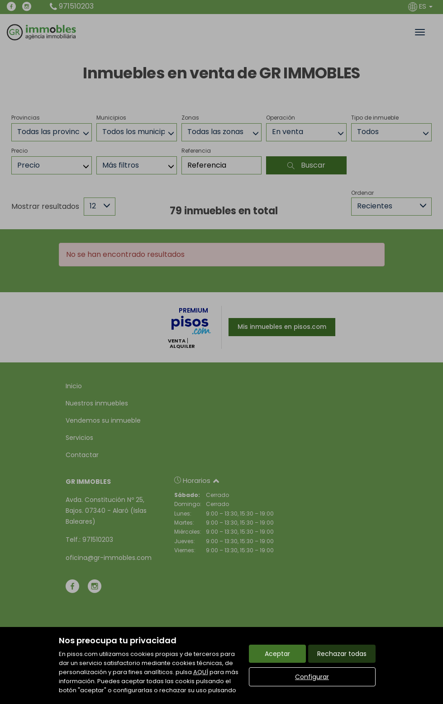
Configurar (312, 676)
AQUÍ (200, 672)
